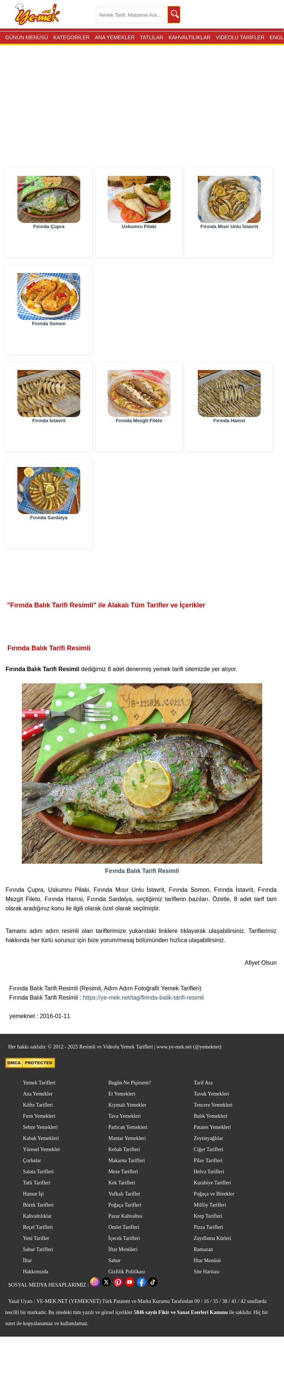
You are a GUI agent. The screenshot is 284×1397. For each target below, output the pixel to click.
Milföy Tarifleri (210, 1205)
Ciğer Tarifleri (208, 1149)
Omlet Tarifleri (123, 1227)
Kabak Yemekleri (41, 1138)
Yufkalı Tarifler (124, 1194)
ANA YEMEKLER (115, 37)
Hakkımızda (35, 1271)
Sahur (114, 1260)
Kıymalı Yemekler (127, 1105)
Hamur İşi (33, 1194)
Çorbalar (32, 1160)
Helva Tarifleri (209, 1171)
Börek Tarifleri (38, 1205)
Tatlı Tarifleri (36, 1183)
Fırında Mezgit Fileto (139, 438)
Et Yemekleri (121, 1094)
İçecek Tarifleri (124, 1238)
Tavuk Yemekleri (211, 1094)
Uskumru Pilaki (139, 244)
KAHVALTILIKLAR (190, 37)
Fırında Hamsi (229, 438)
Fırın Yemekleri (39, 1116)
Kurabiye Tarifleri (212, 1183)
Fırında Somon (49, 341)
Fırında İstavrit (48, 438)
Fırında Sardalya (48, 535)
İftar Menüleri (123, 1249)
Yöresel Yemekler (41, 1149)
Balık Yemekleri (210, 1116)
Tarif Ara (203, 1083)
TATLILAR (151, 37)
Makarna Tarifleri (126, 1160)
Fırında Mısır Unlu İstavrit (229, 244)
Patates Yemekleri (212, 1127)
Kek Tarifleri (121, 1183)
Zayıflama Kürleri (212, 1238)
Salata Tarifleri (38, 1171)
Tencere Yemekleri (213, 1105)
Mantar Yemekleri (127, 1138)
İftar (27, 1260)
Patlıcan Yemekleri (128, 1127)
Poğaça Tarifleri (124, 1205)
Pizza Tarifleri (208, 1227)
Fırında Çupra (49, 244)
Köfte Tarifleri (38, 1105)
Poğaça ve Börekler (214, 1194)
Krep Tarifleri (208, 1216)
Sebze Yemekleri (40, 1127)
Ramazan (203, 1249)
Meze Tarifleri (123, 1171)
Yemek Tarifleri (39, 1083)
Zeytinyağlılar (208, 1138)
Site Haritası (207, 1271)
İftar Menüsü (207, 1260)
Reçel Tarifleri (38, 1227)
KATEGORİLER (71, 37)
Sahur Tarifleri (38, 1249)
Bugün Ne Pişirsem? (129, 1083)
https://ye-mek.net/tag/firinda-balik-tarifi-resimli (143, 997)
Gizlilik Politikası (126, 1271)
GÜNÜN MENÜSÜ (26, 37)
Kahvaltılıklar (37, 1216)
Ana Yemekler (38, 1094)
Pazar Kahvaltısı (125, 1216)
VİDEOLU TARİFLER (240, 37)
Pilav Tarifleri (208, 1160)
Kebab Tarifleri (124, 1149)
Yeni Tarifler (36, 1238)
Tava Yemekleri (124, 1116)
